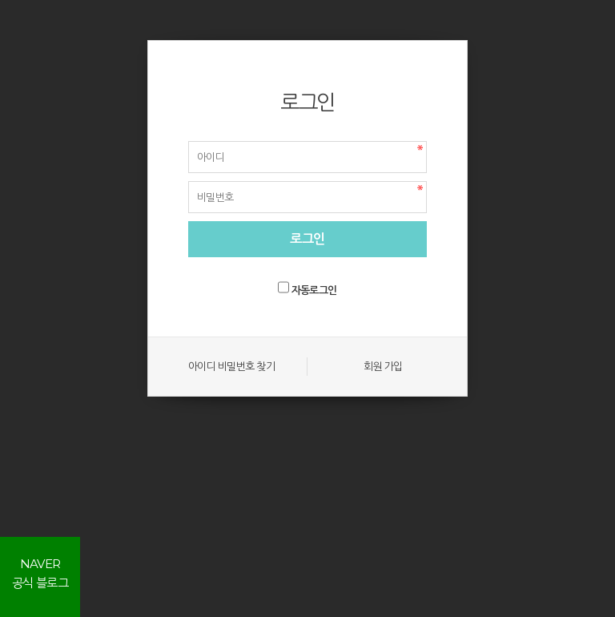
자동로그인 (314, 290)
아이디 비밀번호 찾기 (231, 366)
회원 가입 (383, 366)
